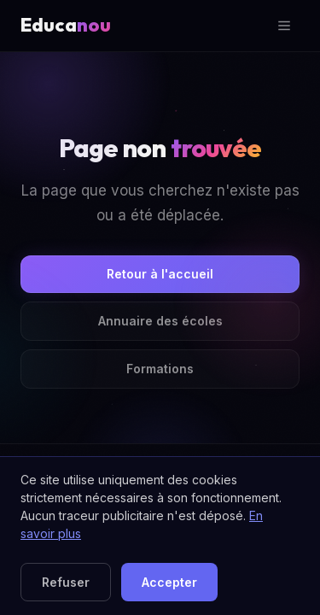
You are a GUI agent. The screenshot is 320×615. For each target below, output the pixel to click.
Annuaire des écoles (160, 320)
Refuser (66, 582)
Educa (65, 25)
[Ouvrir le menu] (284, 25)
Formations (160, 368)
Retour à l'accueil (160, 273)
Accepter (169, 582)
